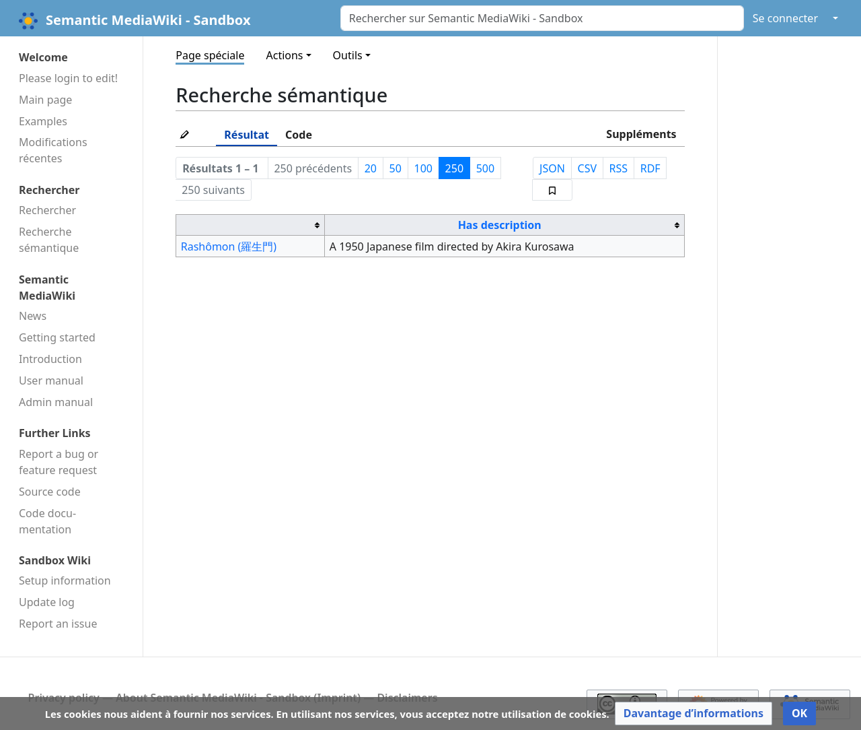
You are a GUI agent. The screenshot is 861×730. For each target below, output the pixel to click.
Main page (45, 99)
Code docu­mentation (47, 521)
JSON (552, 168)
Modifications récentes (53, 150)
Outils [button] (348, 55)
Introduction (50, 359)
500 (485, 168)
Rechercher (47, 210)
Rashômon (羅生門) (228, 246)
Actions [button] (284, 55)
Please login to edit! (68, 78)
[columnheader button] (250, 225)
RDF (650, 168)
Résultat (246, 134)
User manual (51, 380)
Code (298, 134)
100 (423, 168)
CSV (587, 168)
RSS (618, 168)
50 (395, 168)
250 (454, 168)
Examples (43, 121)
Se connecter (785, 18)
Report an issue (58, 623)
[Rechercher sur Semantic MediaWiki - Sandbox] (542, 18)
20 (371, 168)
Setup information (65, 580)
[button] (693, 713)
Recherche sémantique (49, 239)
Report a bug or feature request (58, 461)
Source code (50, 491)
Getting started (57, 337)
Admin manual (56, 402)
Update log (47, 602)
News (32, 315)
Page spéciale (210, 55)
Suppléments (641, 134)
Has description (499, 225)
